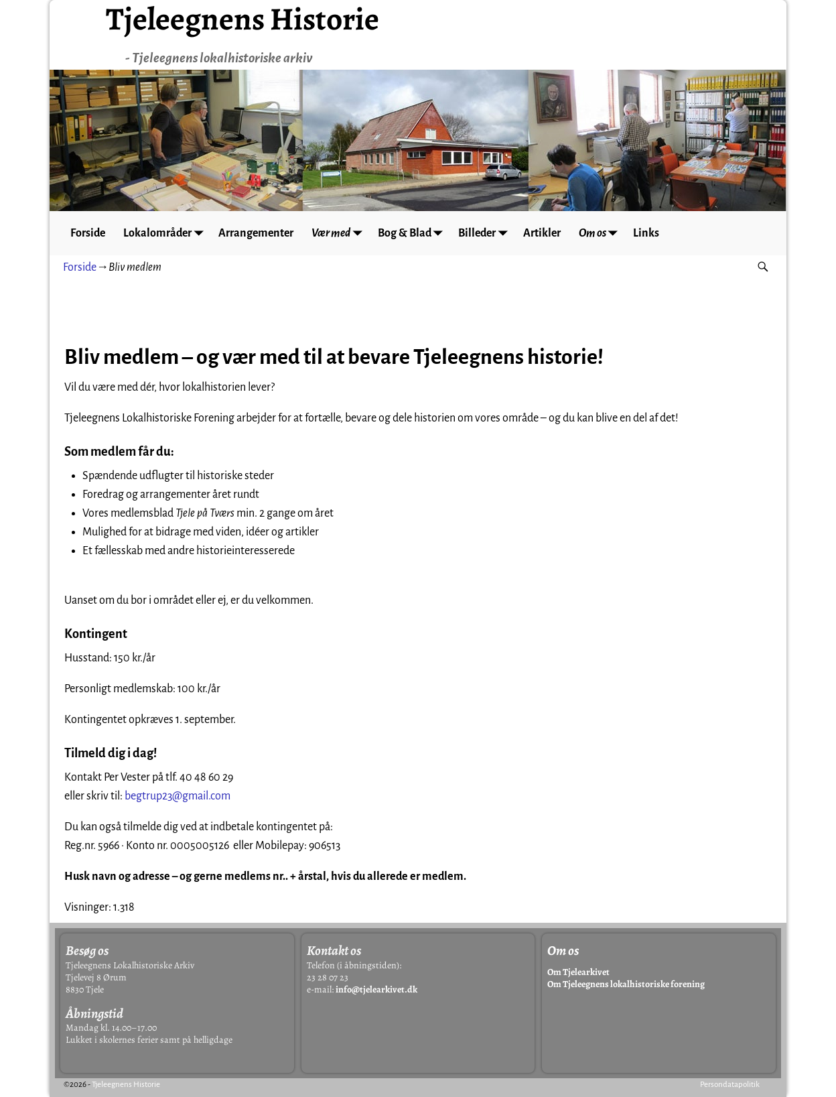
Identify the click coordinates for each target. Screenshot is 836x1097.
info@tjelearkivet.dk (376, 989)
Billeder (490, 233)
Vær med (344, 233)
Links (652, 233)
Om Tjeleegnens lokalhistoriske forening (626, 984)
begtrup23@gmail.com (177, 796)
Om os (607, 233)
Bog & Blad (418, 233)
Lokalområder (168, 233)
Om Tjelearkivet (578, 972)
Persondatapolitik (730, 1084)
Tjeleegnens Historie (126, 1084)
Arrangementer (258, 233)
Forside (89, 233)
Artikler (548, 233)
